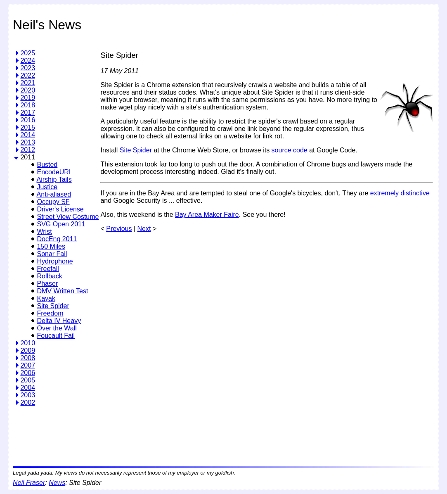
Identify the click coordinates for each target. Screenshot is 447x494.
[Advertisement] (250, 433)
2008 (27, 357)
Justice (47, 186)
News (57, 482)
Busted (47, 164)
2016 (27, 120)
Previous (119, 228)
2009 (27, 350)
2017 (27, 112)
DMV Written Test (62, 290)
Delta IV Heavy (59, 320)
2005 (27, 380)
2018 (27, 105)
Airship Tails (54, 179)
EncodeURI (54, 172)
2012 (27, 149)
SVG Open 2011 (61, 224)
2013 (27, 142)
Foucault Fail (56, 335)
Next (144, 228)
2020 (27, 90)
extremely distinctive (400, 193)
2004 (27, 387)
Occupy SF (53, 201)
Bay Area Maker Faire (207, 214)
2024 (27, 60)
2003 (27, 395)
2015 (27, 127)
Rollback (49, 276)
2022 (27, 75)
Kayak (46, 298)
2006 (27, 372)
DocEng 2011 (57, 238)
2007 (27, 365)
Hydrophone (55, 261)
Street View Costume (68, 216)
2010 (27, 343)
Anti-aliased (54, 194)
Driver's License (60, 209)
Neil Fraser (29, 482)
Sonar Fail (52, 253)
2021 (27, 82)
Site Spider (53, 305)
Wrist (44, 231)
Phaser (47, 283)
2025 (27, 53)
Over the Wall (56, 328)
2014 (27, 134)
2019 (27, 97)
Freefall (48, 268)
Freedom (50, 313)
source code (289, 150)
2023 (27, 67)
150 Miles (51, 246)
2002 (27, 402)
